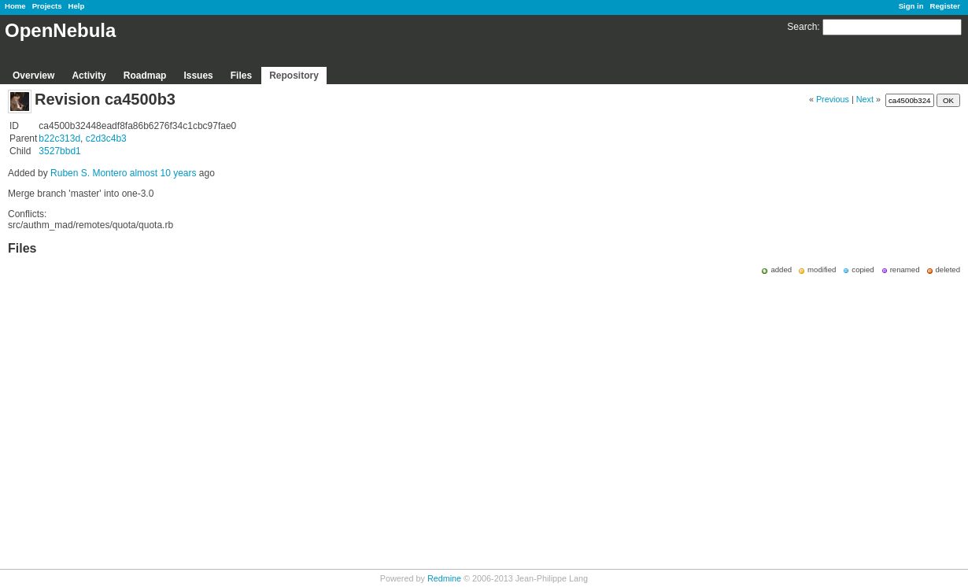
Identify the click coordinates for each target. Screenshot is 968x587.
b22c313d (59, 138)
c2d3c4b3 (106, 138)
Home (15, 6)
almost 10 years (163, 173)
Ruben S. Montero (88, 173)
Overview (33, 75)
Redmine (444, 578)
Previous (832, 99)
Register (945, 6)
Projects (47, 6)
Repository (294, 75)
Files (241, 75)
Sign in (911, 6)
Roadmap (145, 75)
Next (865, 99)
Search (802, 26)
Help (76, 6)
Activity (88, 75)
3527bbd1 (59, 151)
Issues (197, 75)
